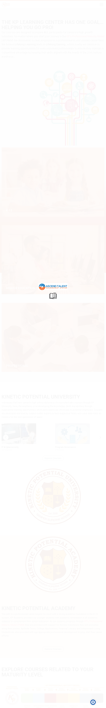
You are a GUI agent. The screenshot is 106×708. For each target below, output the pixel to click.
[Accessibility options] (93, 702)
